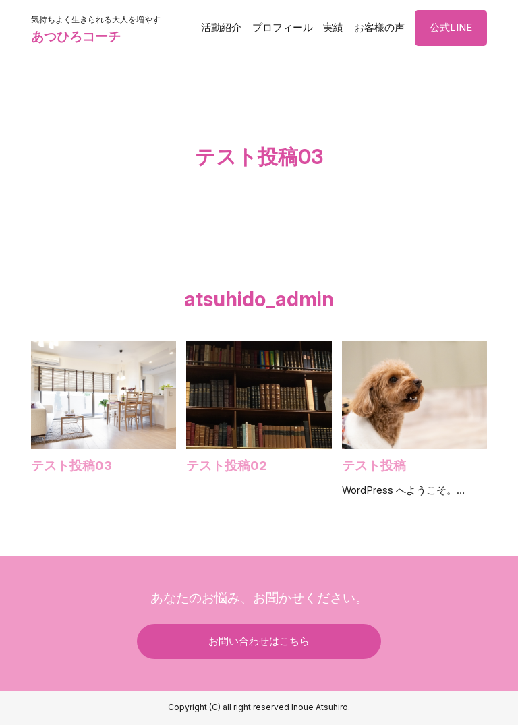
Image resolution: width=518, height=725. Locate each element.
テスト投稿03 (71, 465)
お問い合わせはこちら (259, 641)
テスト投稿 (374, 465)
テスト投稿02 (226, 465)
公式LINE (451, 28)
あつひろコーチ (76, 36)
